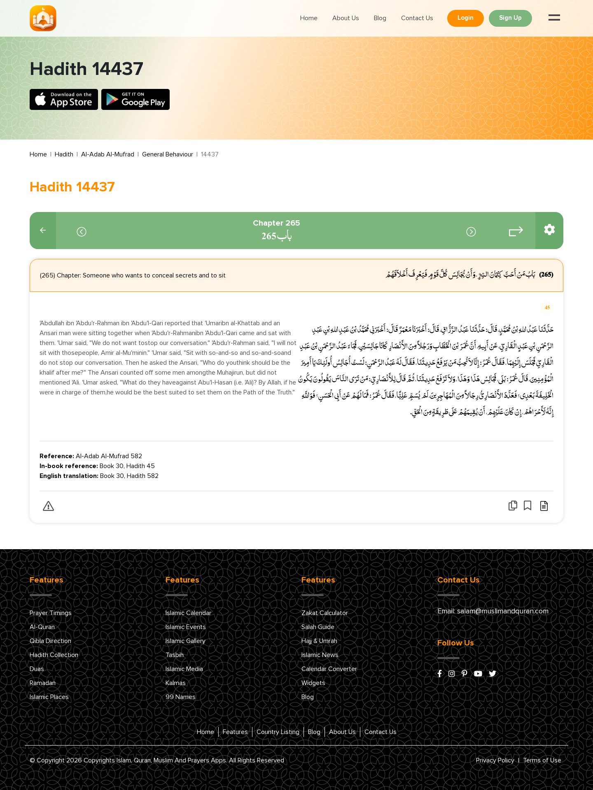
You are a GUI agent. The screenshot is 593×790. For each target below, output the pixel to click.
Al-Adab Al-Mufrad (107, 154)
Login (466, 18)
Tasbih (175, 655)
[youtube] (478, 674)
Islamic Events (186, 627)
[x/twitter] (492, 674)
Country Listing (278, 732)
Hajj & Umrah (319, 641)
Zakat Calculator (324, 613)
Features (235, 732)
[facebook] (439, 674)
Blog (380, 18)
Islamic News (320, 655)
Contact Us (417, 18)
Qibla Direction (50, 641)
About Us (345, 18)
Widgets (313, 683)
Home (309, 18)
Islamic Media (184, 669)
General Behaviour (167, 154)
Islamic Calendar (188, 613)
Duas (37, 669)
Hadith (64, 154)
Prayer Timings (51, 613)
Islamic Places (49, 697)
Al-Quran (42, 627)
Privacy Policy (495, 760)
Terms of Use (542, 760)
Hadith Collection (54, 655)
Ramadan (43, 683)
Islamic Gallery (185, 641)
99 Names (181, 697)
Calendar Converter (329, 669)
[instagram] (451, 674)
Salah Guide (317, 627)
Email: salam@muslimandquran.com (493, 611)
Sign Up (510, 18)
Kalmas (176, 683)
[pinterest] (464, 674)
